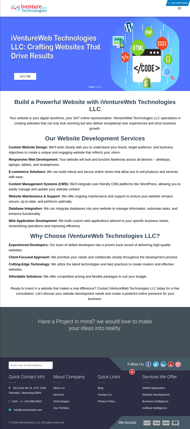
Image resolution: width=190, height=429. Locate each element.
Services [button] (79, 8)
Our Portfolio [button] (127, 8)
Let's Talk (25, 76)
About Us (59, 8)
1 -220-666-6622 (178, 2)
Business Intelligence (155, 401)
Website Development (155, 394)
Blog (146, 8)
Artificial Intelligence (154, 408)
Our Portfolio (61, 408)
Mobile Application (153, 387)
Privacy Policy (106, 401)
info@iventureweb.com (28, 409)
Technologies (102, 8)
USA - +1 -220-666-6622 (25, 401)
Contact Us (160, 8)
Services (58, 394)
